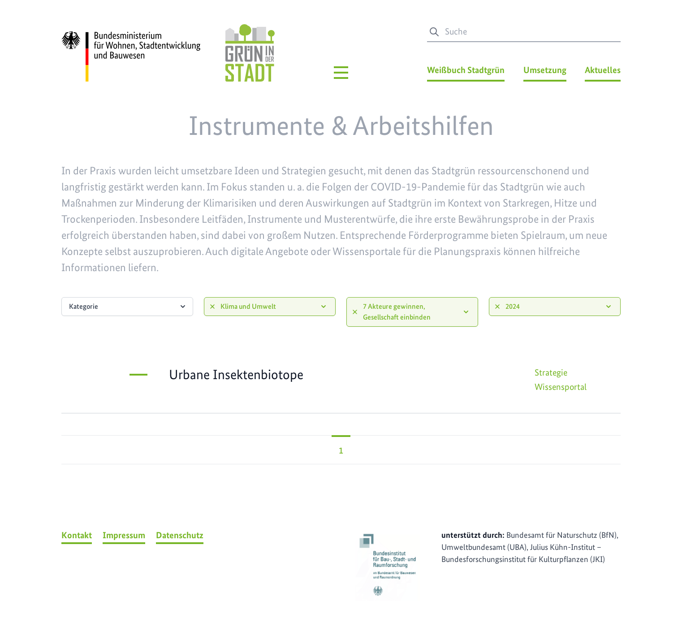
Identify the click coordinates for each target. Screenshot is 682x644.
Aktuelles (603, 70)
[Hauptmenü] (341, 72)
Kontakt (76, 535)
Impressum (124, 535)
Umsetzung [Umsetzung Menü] (544, 70)
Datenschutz (179, 535)
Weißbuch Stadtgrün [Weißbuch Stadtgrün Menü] (466, 70)
